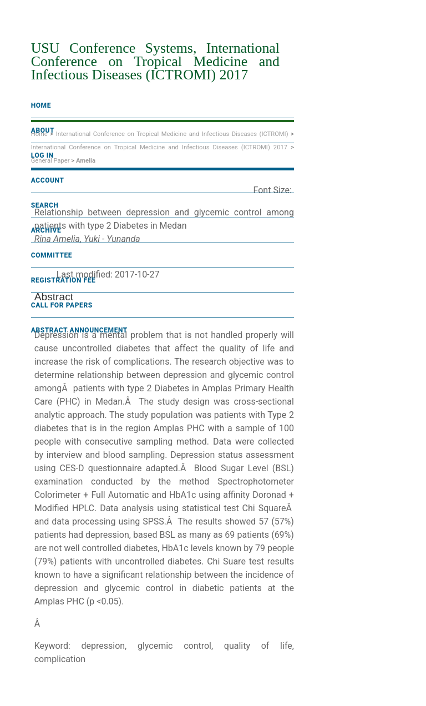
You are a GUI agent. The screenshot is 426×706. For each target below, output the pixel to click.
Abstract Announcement (79, 330)
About (43, 130)
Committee (52, 255)
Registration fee (63, 280)
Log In (42, 155)
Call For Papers (62, 305)
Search (45, 205)
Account (47, 180)
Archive (46, 230)
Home (41, 105)
